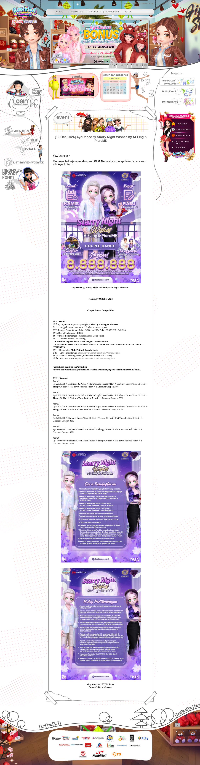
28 (125, 93)
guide (59, 12)
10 (145, 65)
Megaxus (177, 73)
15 (105, 90)
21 (125, 90)
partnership (112, 12)
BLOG (126, 3)
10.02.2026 (170, 83)
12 (118, 87)
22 (105, 93)
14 (125, 87)
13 (121, 87)
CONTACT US (147, 3)
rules (128, 12)
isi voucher (95, 12)
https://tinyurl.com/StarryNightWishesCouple (99, 352)
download (77, 12)
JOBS (135, 3)
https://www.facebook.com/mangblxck (97, 358)
